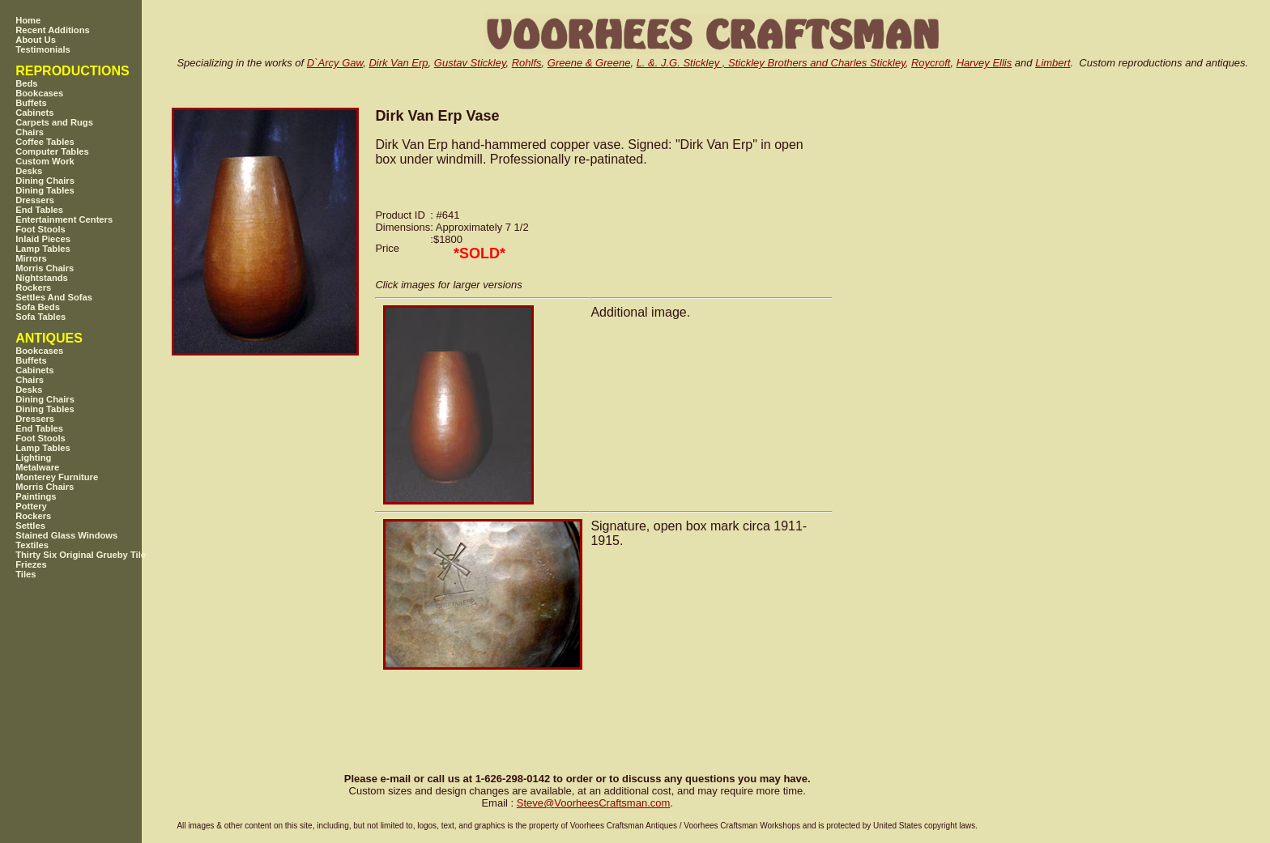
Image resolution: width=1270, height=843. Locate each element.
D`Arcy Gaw (335, 63)
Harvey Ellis (984, 63)
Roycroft (930, 63)
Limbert (1052, 63)
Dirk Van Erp (398, 63)
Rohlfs (527, 63)
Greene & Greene (589, 63)
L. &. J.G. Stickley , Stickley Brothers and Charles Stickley (771, 63)
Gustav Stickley (470, 63)
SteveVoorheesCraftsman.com (594, 803)
